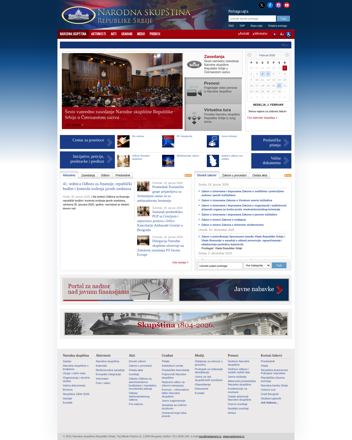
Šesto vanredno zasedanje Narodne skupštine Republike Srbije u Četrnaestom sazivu (119, 114)
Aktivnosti (98, 34)
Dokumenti (201, 388)
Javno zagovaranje (173, 400)
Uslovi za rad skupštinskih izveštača (208, 378)
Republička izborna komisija (273, 379)
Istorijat (67, 398)
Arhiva (232, 412)
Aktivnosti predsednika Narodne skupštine (242, 383)
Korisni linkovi (271, 355)
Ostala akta (136, 370)
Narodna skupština (73, 34)
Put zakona (138, 136)
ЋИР (242, 25)
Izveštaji (134, 374)
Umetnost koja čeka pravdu (174, 414)
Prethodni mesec (249, 55)
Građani (126, 34)
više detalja (73, 124)
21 (279, 85)
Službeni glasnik (271, 398)
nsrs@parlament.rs (210, 436)
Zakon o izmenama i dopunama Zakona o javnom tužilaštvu (239, 214)
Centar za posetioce (88, 140)
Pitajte (166, 361)
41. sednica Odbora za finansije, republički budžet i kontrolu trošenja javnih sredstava (97, 186)
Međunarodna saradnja (110, 370)
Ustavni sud (268, 389)
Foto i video (103, 383)
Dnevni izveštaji (237, 404)
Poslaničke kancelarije (175, 370)
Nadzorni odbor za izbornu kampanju (173, 384)
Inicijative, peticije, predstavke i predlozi (87, 159)
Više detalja (179, 262)
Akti (113, 34)
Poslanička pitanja (272, 142)
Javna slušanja (229, 136)
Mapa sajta (257, 25)
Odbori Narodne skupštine (141, 157)
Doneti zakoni (137, 361)
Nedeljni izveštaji (238, 408)
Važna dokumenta (272, 160)
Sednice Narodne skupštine (238, 363)
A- (275, 34)
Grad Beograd (269, 394)
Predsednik (268, 361)
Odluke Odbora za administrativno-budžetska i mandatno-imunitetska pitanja (143, 383)
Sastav (67, 361)
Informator (260, 34)
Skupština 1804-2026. (76, 394)
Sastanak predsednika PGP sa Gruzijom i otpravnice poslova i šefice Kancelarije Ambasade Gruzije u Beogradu (160, 221)
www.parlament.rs (233, 436)
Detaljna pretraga (277, 25)
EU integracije (184, 136)
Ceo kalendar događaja (261, 117)
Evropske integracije (108, 374)
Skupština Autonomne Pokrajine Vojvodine (274, 372)
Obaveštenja (202, 384)
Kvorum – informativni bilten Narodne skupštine (175, 393)
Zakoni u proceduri (140, 365)
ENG (231, 25)
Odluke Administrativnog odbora (139, 396)
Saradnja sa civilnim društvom (174, 407)
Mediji (141, 34)
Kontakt (244, 34)
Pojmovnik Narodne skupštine (174, 376)
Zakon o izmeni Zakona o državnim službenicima (232, 224)
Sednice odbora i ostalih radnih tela (239, 371)
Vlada (264, 365)
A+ (282, 34)
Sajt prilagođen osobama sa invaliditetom (288, 34)
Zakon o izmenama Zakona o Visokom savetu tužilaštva (236, 200)
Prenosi (155, 34)
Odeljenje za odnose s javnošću (208, 363)
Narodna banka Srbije (274, 385)
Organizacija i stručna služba (76, 379)
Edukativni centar (172, 365)
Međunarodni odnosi (188, 155)
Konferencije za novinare (237, 390)
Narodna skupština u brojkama (75, 367)
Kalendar (101, 365)
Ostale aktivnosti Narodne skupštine (239, 398)
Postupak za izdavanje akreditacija (209, 371)
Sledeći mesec (287, 55)
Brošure (68, 389)
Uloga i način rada (74, 373)
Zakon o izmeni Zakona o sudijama (223, 219)
